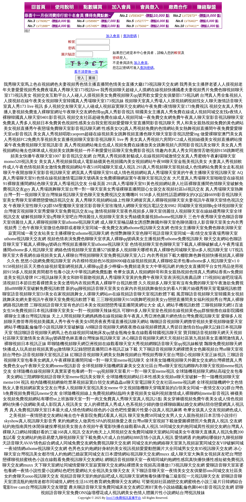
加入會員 (113, 36)
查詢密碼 (130, 36)
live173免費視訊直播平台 (123, 498)
